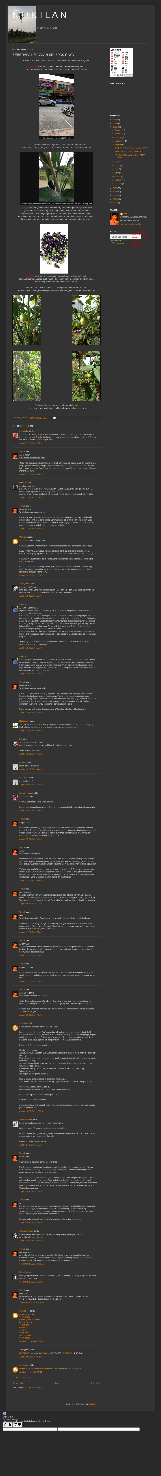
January (118, 184)
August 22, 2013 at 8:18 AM (30, 880)
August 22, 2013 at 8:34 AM (30, 981)
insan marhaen (26, 1119)
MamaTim (23, 1272)
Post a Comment (23, 1378)
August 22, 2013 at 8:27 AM (30, 932)
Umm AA (23, 483)
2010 (115, 195)
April (117, 173)
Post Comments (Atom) (33, 1387)
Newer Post (18, 1383)
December (119, 130)
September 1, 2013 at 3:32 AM (31, 1264)
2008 (115, 203)
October (118, 137)
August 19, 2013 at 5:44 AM (30, 769)
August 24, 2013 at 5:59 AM (30, 1145)
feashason (23, 1365)
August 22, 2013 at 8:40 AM (30, 1015)
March (118, 176)
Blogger (91, 1404)
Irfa (20, 739)
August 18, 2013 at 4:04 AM (30, 674)
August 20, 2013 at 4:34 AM (30, 785)
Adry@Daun (24, 584)
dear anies (23, 778)
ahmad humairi (26, 793)
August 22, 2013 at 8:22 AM (30, 904)
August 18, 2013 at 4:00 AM (30, 648)
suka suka (23, 431)
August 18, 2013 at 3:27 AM (30, 596)
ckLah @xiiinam (26, 1231)
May (117, 169)
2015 (115, 120)
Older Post (95, 1383)
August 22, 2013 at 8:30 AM (30, 955)
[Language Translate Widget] (125, 236)
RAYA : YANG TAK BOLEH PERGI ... (130, 151)
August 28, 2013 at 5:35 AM (30, 1241)
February (119, 180)
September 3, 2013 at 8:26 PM (31, 1302)
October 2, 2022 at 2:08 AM (30, 1372)
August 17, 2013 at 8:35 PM (30, 443)
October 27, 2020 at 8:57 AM (31, 1341)
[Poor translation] (17, 1424)
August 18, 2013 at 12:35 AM (31, 575)
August (118, 145)
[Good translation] (8, 1424)
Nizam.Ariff (24, 721)
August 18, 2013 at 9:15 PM (30, 731)
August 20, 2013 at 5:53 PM (30, 810)
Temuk (22, 452)
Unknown (23, 537)
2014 (115, 123)
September (120, 141)
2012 (115, 188)
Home (56, 1383)
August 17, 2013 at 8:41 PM (30, 474)
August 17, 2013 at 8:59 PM (30, 497)
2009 (115, 199)
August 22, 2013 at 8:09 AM (30, 839)
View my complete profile (130, 224)
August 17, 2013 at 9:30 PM (30, 529)
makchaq (23, 1023)
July (117, 162)
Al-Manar (23, 762)
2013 (115, 127)
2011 (115, 192)
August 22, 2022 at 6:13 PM (30, 1357)
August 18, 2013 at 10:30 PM (31, 754)
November (119, 134)
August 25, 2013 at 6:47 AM (30, 1192)
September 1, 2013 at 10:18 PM (32, 1282)
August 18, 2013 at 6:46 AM (30, 713)
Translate (117, 243)
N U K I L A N (39, 15)
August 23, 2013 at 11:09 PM (31, 1111)
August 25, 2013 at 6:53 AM (30, 1223)
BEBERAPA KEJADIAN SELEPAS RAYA (131, 148)
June (117, 165)
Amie (21, 604)
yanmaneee (24, 1311)
